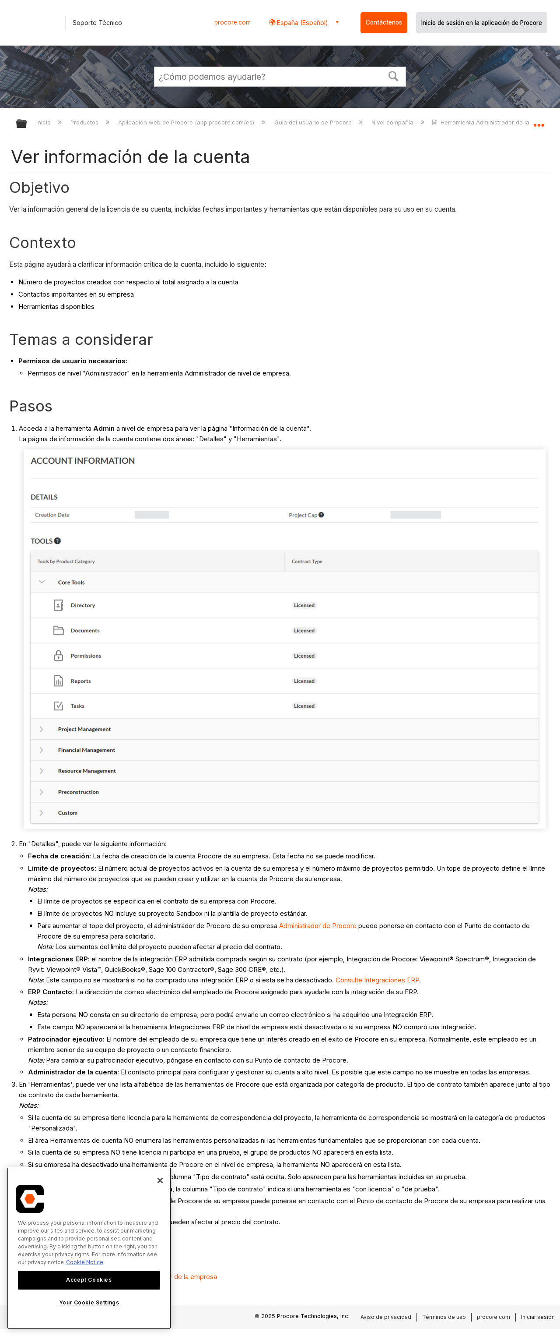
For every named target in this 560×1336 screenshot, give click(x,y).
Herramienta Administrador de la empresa (494, 122)
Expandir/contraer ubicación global (538, 121)
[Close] (160, 1180)
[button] (394, 75)
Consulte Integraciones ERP (377, 980)
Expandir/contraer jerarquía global (27, 124)
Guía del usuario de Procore (314, 122)
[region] (89, 1248)
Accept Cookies (89, 1279)
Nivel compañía (393, 122)
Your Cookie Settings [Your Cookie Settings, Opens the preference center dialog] (89, 1302)
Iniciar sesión (538, 1317)
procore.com (232, 22)
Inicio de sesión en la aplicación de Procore (481, 22)
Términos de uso (444, 1317)
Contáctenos (384, 22)
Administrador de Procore (318, 925)
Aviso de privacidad (385, 1317)
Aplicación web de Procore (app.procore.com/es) (187, 122)
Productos (85, 122)
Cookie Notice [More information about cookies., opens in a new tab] (84, 1262)
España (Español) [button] (301, 22)
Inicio (44, 122)
